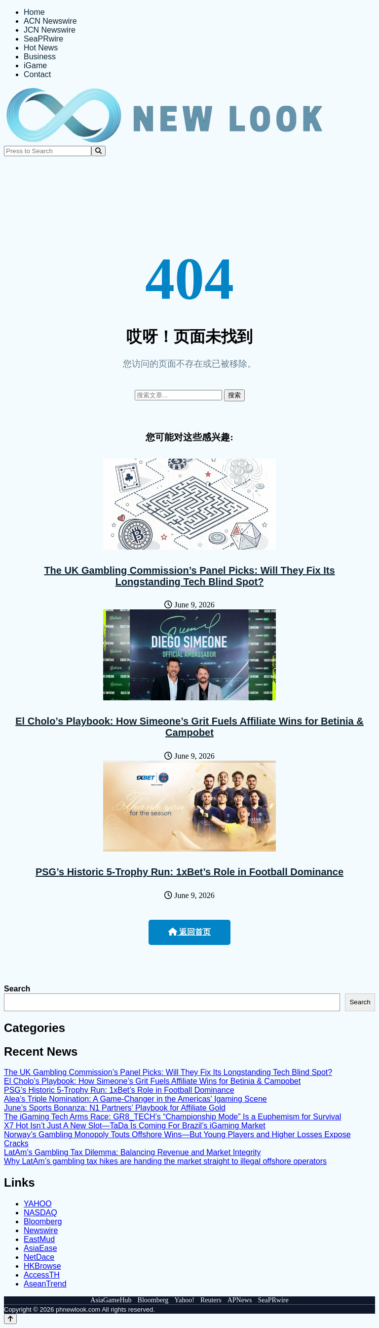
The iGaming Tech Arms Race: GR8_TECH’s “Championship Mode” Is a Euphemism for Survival (172, 1117)
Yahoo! (184, 1300)
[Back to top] (10, 1319)
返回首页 (189, 932)
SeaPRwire (43, 39)
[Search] (98, 151)
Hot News (41, 47)
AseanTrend (45, 1284)
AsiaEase (40, 1248)
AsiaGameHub (110, 1300)
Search (17, 989)
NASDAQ (40, 1212)
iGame (35, 65)
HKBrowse (42, 1266)
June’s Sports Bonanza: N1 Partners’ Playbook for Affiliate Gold (115, 1108)
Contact (37, 74)
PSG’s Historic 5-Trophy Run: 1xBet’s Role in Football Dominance (189, 871)
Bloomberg (43, 1221)
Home (34, 12)
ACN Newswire (50, 21)
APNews (239, 1300)
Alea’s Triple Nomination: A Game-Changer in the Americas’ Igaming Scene (135, 1099)
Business (40, 56)
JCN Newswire (50, 30)
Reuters (211, 1300)
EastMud (39, 1239)
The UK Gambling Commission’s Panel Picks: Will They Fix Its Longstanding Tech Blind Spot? (189, 576)
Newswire (41, 1230)
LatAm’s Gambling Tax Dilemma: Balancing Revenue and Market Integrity (132, 1152)
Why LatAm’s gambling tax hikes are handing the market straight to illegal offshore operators (165, 1161)
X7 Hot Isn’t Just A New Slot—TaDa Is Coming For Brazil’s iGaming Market (134, 1125)
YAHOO (38, 1203)
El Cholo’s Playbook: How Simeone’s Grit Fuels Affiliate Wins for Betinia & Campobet (189, 727)
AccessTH (42, 1275)
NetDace (39, 1257)
